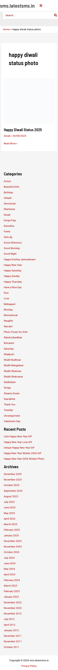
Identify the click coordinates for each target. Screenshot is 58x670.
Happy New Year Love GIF (18, 442)
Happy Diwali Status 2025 (23, 129)
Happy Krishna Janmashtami (20, 259)
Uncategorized (12, 415)
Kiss (6, 292)
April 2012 (9, 624)
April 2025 (9, 518)
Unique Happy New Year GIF (19, 447)
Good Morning (12, 248)
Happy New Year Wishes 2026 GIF (22, 453)
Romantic (9, 343)
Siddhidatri (10, 382)
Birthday (8, 192)
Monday (8, 309)
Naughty (8, 320)
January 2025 (11, 535)
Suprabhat (9, 398)
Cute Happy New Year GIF (18, 436)
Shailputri (9, 354)
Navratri (8, 326)
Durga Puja (10, 220)
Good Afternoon (13, 242)
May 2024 (9, 568)
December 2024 (13, 541)
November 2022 (13, 608)
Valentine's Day (12, 421)
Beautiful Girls (11, 186)
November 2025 (13, 479)
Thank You (9, 404)
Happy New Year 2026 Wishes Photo (24, 458)
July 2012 (9, 619)
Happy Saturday (12, 270)
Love (6, 298)
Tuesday (8, 410)
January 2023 (11, 596)
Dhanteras (9, 209)
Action (7, 181)
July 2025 (9, 501)
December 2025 (13, 474)
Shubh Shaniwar (12, 371)
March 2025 (10, 524)
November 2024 (13, 546)
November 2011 (13, 641)
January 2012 (11, 630)
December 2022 (13, 602)
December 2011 (13, 635)
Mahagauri (9, 304)
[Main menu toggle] (41, 5)
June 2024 (9, 563)
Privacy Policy (29, 665)
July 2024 (9, 557)
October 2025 (11, 485)
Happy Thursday (13, 281)
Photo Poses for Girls (16, 331)
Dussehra (9, 225)
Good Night (10, 253)
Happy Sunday (12, 276)
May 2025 (9, 513)
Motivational (11, 315)
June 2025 (9, 507)
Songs (7, 387)
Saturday (9, 348)
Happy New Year (13, 265)
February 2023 (12, 591)
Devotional (9, 203)
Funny (7, 231)
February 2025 (12, 529)
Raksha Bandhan (13, 337)
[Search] (55, 15)
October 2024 (11, 552)
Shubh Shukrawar (13, 376)
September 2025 (13, 490)
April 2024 (9, 574)
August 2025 (11, 496)
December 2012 (13, 613)
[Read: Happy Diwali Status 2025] (29, 100)
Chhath (8, 198)
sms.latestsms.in (17, 5)
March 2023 (10, 585)
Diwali (7, 135)
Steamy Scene (11, 393)
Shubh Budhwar (12, 359)
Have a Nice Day (12, 287)
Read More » (11, 143)
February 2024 (12, 580)
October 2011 (11, 647)
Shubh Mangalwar (14, 365)
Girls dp (8, 237)
